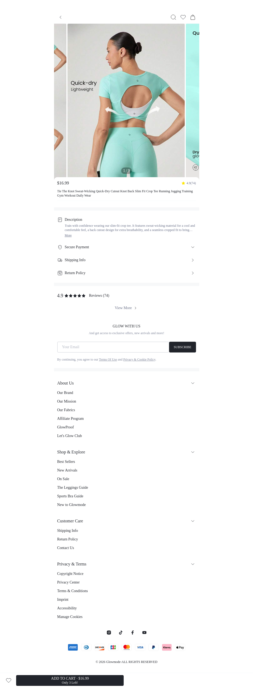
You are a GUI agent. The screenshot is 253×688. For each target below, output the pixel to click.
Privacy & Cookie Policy (139, 359)
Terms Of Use (108, 359)
